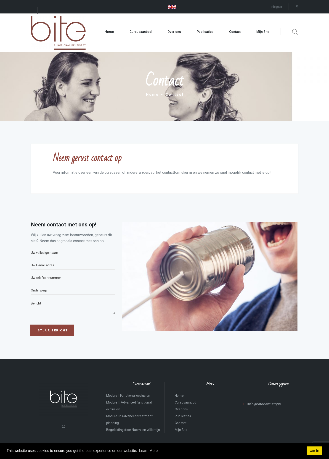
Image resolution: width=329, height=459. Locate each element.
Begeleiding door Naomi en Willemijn (133, 430)
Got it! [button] (314, 451)
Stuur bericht (53, 330)
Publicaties (205, 32)
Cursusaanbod (141, 32)
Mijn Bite (262, 32)
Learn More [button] (148, 451)
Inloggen (276, 6)
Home (109, 32)
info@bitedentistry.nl (263, 404)
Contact (235, 32)
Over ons (174, 32)
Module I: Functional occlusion (128, 395)
